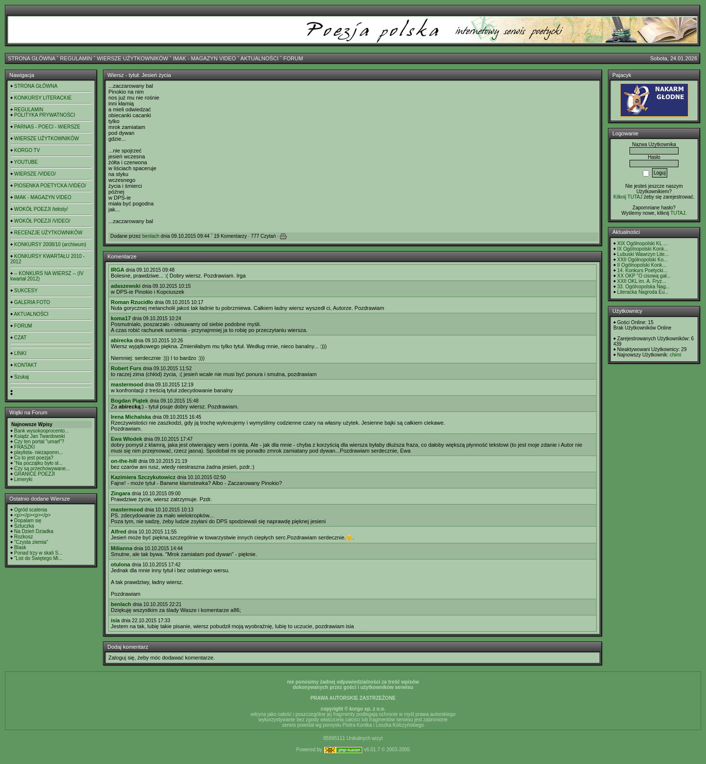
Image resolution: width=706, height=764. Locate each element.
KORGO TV (27, 150)
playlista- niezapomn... (38, 452)
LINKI (20, 353)
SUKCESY (26, 290)
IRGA (118, 270)
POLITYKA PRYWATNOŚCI (44, 115)
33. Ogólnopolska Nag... (643, 286)
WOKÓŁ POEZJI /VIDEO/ (42, 221)
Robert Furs (126, 368)
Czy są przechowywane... (42, 468)
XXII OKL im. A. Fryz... (641, 281)
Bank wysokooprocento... (41, 430)
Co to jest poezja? (33, 457)
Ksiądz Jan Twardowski (39, 436)
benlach (150, 236)
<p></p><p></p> (32, 515)
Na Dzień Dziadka (33, 531)
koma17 (121, 318)
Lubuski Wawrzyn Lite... (643, 254)
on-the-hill (124, 461)
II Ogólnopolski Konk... (641, 265)
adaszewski (126, 286)
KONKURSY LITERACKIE (43, 98)
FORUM (293, 58)
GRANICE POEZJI (34, 474)
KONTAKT (25, 365)
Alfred (118, 532)
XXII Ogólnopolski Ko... (642, 259)
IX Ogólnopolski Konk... (642, 249)
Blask (20, 547)
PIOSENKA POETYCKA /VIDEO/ (50, 185)
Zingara (120, 493)
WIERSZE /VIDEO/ (35, 174)
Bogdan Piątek (129, 401)
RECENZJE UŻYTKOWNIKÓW (48, 232)
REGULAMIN (76, 58)
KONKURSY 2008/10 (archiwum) (50, 244)
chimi (675, 354)
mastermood (127, 384)
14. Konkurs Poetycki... (642, 270)
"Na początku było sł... (38, 463)
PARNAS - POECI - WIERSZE (47, 126)
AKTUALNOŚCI (259, 58)
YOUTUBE (26, 162)
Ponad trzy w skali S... (38, 553)
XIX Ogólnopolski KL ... (642, 243)
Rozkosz (23, 536)
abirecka (122, 340)
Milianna (121, 548)
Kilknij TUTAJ (627, 197)
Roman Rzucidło (132, 302)
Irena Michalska (131, 417)
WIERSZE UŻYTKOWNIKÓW (132, 58)
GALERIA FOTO (32, 302)
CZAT (20, 337)
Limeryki (23, 479)
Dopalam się (28, 520)
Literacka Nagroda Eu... (643, 292)
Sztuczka (24, 526)
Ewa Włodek (126, 439)
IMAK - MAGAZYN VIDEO (204, 58)
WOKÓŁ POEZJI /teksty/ (41, 209)
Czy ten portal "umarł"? (39, 441)
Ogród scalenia (30, 509)
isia (115, 620)
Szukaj (21, 377)
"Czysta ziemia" (31, 542)
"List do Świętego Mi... (38, 558)
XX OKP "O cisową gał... (644, 276)
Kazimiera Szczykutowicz (143, 477)
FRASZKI (24, 447)
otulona (120, 564)
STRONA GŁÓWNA (31, 58)
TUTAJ (677, 213)
